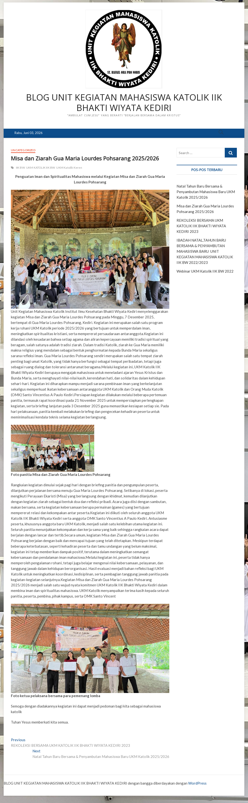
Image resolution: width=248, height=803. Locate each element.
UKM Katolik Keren (69, 167)
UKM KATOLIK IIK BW (40, 167)
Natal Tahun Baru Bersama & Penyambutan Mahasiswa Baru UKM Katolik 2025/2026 (206, 191)
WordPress (197, 783)
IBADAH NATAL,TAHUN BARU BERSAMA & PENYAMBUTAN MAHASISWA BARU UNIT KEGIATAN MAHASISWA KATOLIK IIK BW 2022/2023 (205, 251)
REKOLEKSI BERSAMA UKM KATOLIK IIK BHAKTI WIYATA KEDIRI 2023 (201, 226)
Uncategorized (23, 150)
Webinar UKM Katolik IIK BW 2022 (205, 271)
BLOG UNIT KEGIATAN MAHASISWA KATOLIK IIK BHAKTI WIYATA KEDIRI (124, 102)
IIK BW (20, 167)
